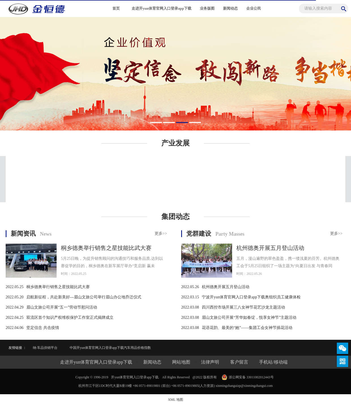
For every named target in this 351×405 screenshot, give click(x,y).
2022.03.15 (190, 297)
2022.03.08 (190, 307)
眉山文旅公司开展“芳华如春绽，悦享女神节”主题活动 (249, 317)
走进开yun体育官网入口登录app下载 (161, 8)
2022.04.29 (14, 307)
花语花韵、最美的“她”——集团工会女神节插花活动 (247, 328)
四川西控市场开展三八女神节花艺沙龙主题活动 (243, 307)
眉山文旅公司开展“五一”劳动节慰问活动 (61, 307)
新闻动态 (230, 8)
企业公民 (253, 8)
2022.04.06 (14, 328)
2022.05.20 (14, 297)
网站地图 (181, 362)
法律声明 (210, 362)
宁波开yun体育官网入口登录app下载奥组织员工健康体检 (251, 297)
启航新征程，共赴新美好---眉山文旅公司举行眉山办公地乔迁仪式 (83, 297)
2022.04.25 (14, 317)
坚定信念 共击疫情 (42, 328)
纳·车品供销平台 (45, 348)
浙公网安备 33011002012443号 (251, 377)
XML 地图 (175, 400)
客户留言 (239, 362)
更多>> (161, 233)
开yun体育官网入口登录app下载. (135, 377)
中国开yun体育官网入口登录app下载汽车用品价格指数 (110, 348)
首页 (116, 8)
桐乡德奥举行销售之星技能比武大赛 (106, 248)
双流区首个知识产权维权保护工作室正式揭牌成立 (70, 317)
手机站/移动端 (273, 362)
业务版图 (207, 8)
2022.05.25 (14, 287)
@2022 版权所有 (204, 377)
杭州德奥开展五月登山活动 (270, 248)
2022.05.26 (190, 287)
